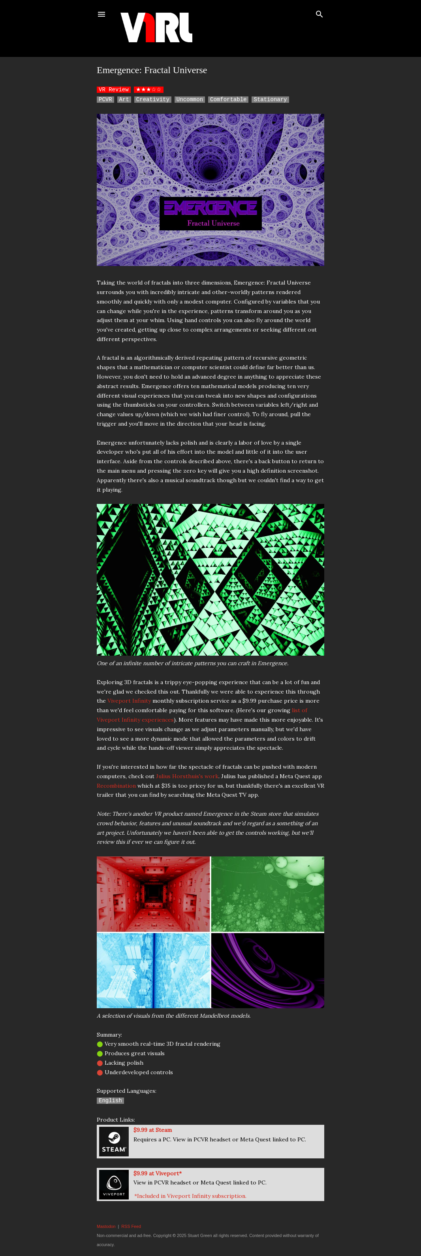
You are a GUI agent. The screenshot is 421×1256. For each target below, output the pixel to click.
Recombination (116, 785)
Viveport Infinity (129, 700)
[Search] (319, 12)
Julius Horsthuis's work (187, 776)
